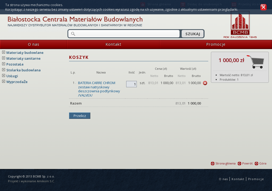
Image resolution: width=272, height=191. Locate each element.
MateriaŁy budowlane (25, 52)
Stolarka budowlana (23, 70)
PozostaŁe (15, 64)
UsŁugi (12, 75)
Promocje (193, 44)
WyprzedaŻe (17, 81)
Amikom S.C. (46, 181)
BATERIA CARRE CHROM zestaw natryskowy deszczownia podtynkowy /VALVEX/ (99, 89)
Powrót (245, 163)
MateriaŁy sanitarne (23, 58)
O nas (19, 44)
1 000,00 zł (241, 61)
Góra (260, 163)
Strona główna (223, 163)
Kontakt (94, 44)
